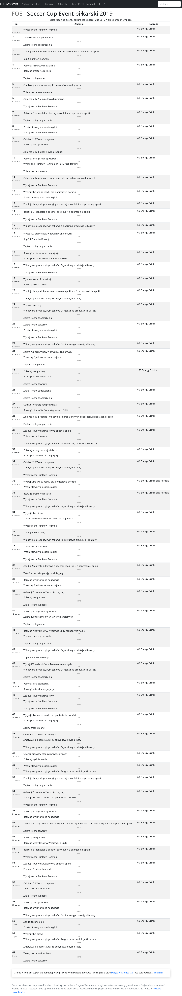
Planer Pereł (77, 4)
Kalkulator (63, 4)
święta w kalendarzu (122, 972)
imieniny (158, 972)
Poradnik (90, 4)
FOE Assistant (9, 4)
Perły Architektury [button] (31, 4)
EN (104, 4)
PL (99, 4)
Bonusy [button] (49, 4)
